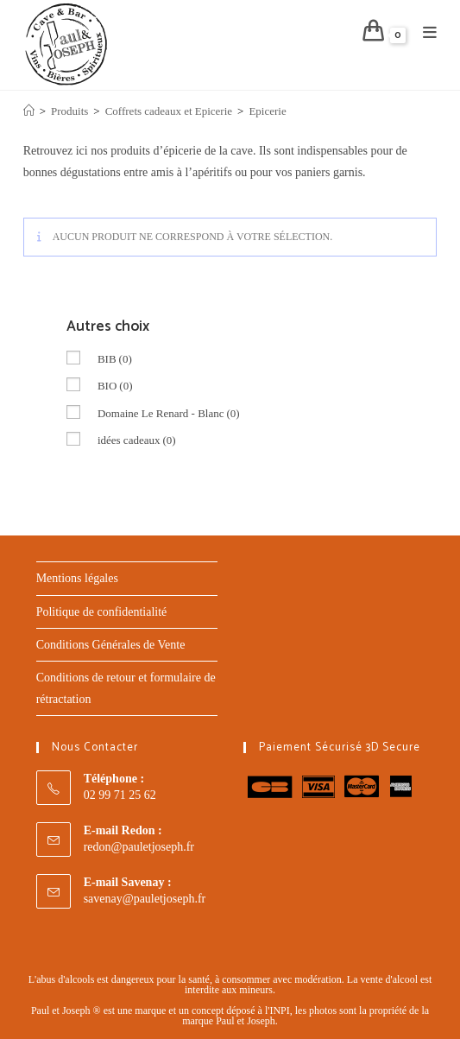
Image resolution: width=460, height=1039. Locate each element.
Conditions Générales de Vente (111, 644)
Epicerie (267, 111)
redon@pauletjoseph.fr (139, 846)
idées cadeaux (137, 440)
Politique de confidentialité (101, 611)
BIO (115, 385)
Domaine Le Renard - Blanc (169, 413)
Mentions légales (77, 578)
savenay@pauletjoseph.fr (145, 898)
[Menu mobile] (424, 34)
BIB (115, 358)
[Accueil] (29, 111)
